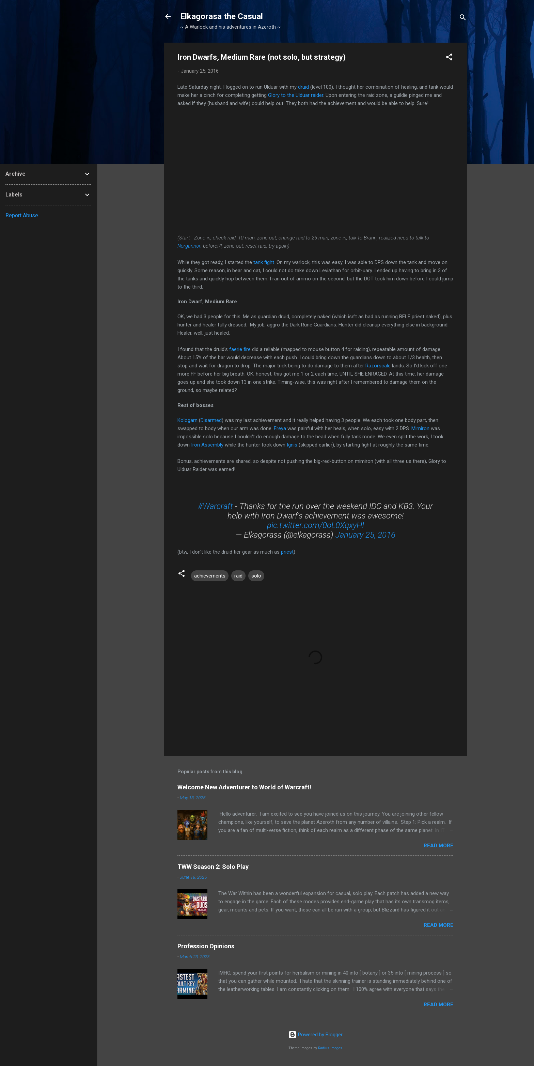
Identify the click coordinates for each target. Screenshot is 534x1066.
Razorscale (378, 366)
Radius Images (330, 1048)
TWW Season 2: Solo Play (213, 866)
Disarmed (211, 420)
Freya (280, 428)
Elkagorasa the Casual (221, 16)
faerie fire (240, 349)
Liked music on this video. (315, 169)
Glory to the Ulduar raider (295, 95)
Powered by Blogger (315, 1035)
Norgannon (189, 246)
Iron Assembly (207, 445)
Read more (438, 846)
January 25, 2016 (365, 535)
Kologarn (187, 420)
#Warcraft (215, 506)
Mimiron (420, 428)
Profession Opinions (205, 946)
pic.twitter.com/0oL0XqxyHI (315, 525)
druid (303, 87)
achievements (209, 576)
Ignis (292, 445)
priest (287, 552)
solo (256, 576)
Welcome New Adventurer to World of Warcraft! (244, 787)
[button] (449, 58)
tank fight (263, 262)
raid (238, 576)
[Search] (463, 18)
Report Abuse (21, 215)
